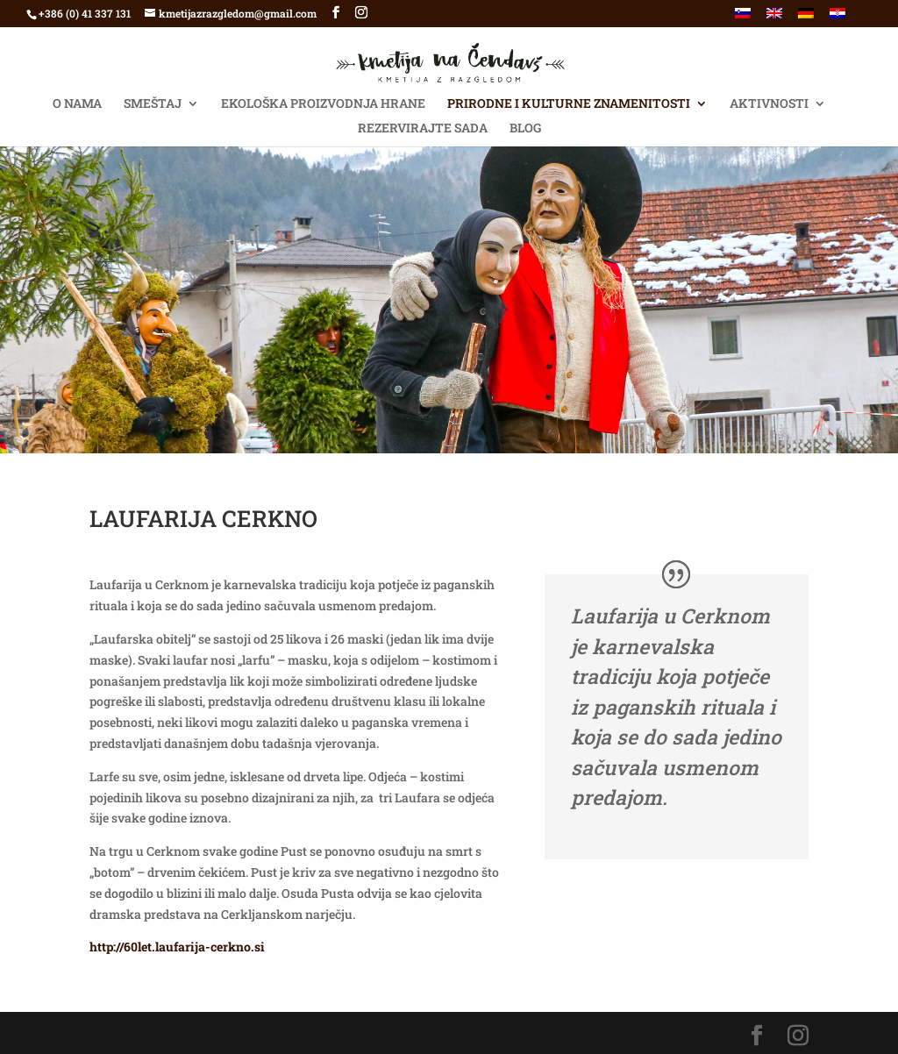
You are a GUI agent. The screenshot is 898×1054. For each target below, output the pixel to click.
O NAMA (77, 104)
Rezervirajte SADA (423, 129)
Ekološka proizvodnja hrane (323, 104)
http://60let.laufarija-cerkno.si (177, 946)
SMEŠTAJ (153, 104)
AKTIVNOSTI (769, 104)
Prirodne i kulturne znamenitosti (568, 104)
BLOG (525, 129)
